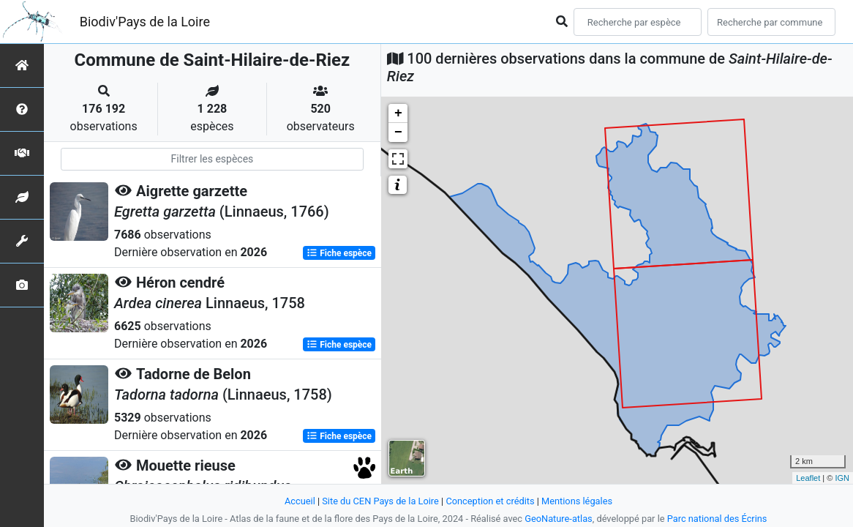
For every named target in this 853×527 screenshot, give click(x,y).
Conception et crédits (490, 501)
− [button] (398, 132)
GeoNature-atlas (559, 518)
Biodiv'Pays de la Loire (145, 21)
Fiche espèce (339, 253)
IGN (842, 478)
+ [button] (398, 113)
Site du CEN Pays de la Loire (380, 501)
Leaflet (808, 478)
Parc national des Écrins (717, 518)
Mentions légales (576, 501)
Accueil (300, 501)
